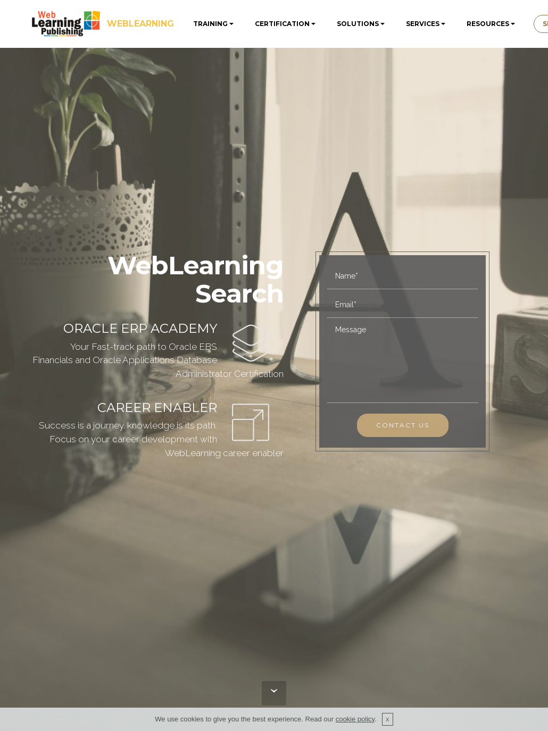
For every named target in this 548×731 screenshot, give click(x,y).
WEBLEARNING (140, 24)
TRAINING (210, 24)
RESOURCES (488, 24)
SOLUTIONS (358, 24)
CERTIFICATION (282, 24)
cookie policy (355, 719)
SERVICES (422, 24)
